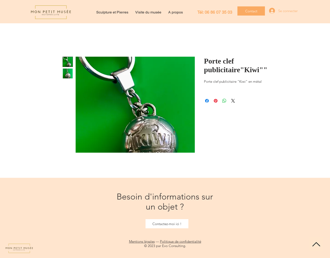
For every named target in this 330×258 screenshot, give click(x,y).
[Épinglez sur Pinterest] (215, 101)
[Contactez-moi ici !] (167, 223)
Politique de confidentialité (180, 241)
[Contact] (251, 11)
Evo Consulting (173, 246)
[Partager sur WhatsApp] (224, 101)
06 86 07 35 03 (218, 12)
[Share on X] (233, 101)
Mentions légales (142, 241)
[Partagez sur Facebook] (207, 101)
